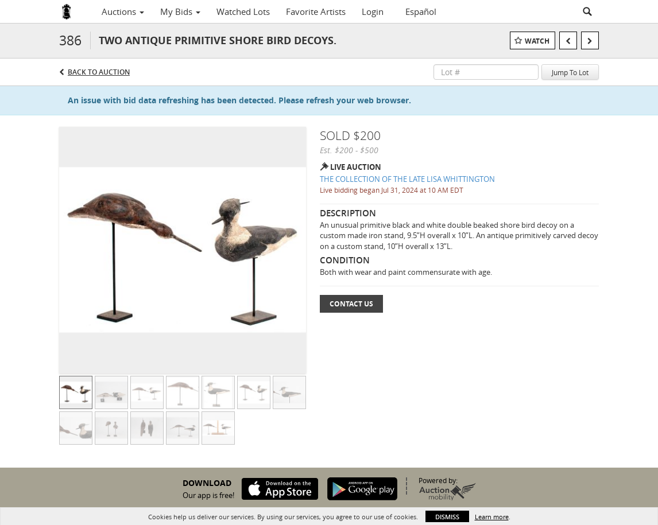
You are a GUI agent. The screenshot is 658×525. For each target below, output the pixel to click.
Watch (537, 41)
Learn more (492, 516)
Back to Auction (99, 72)
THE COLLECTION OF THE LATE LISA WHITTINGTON (407, 179)
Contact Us (351, 304)
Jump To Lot (570, 72)
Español (420, 11)
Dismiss (447, 516)
